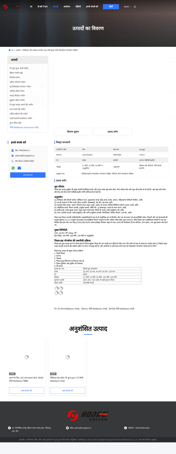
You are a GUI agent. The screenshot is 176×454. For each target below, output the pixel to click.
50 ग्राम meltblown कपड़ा (68, 309)
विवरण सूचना (73, 131)
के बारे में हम (43, 6)
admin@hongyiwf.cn (25, 156)
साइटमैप (22, 440)
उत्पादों (55, 6)
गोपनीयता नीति (32, 440)
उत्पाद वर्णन (112, 131)
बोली (111, 6)
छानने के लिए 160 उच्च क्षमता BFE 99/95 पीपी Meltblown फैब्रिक (26, 379)
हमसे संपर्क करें (92, 6)
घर (31, 6)
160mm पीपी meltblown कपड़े (94, 309)
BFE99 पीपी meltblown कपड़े (121, 309)
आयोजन (66, 6)
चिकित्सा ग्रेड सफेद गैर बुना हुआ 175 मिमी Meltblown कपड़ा (66, 379)
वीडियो (78, 6)
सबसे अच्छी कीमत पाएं (126, 118)
